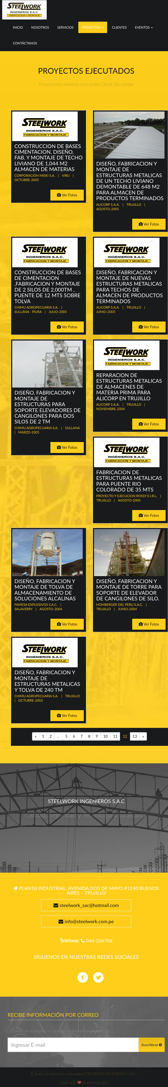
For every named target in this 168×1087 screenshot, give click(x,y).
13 (135, 736)
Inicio (18, 27)
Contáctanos (25, 43)
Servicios (65, 27)
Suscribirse (151, 1045)
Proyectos (93, 27)
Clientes (119, 27)
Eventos (144, 27)
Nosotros (40, 27)
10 (105, 736)
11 (115, 736)
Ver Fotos (67, 195)
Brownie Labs (97, 1082)
